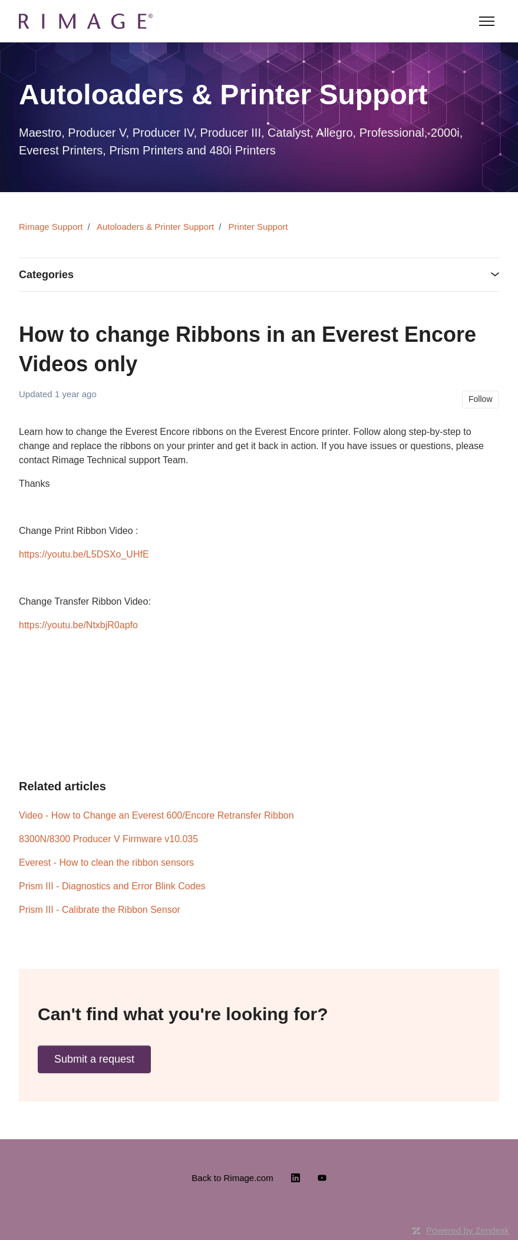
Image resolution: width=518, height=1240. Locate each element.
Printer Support (258, 227)
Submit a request (94, 1059)
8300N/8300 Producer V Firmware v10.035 (108, 839)
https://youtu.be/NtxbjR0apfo (78, 625)
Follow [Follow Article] (480, 399)
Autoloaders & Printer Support (155, 227)
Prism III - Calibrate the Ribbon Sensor (99, 910)
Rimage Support (51, 227)
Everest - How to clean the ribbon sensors (106, 863)
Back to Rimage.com (232, 1178)
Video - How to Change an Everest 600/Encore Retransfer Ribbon (156, 815)
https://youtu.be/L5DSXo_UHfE (84, 554)
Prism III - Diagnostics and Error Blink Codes (112, 886)
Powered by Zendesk (467, 1230)
